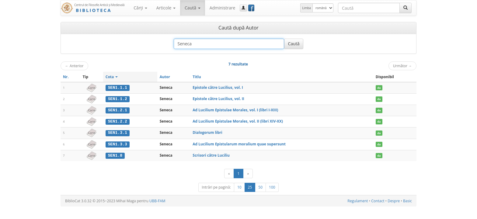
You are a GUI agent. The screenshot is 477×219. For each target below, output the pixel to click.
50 (260, 186)
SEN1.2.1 (117, 110)
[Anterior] (229, 172)
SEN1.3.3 (117, 143)
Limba (306, 8)
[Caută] (405, 8)
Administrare (222, 8)
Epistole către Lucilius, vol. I (218, 87)
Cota (112, 76)
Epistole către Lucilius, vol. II (218, 98)
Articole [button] (166, 8)
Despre (394, 200)
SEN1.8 (115, 154)
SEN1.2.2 (117, 121)
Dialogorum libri (207, 132)
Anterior (74, 65)
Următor (402, 65)
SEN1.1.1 (117, 87)
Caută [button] (192, 8)
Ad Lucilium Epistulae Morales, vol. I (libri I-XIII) (235, 109)
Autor (165, 76)
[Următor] (248, 172)
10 (239, 186)
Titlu (197, 76)
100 (272, 186)
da (379, 88)
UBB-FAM (157, 200)
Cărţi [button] (140, 8)
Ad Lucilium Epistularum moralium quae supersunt (239, 143)
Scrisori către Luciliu (211, 154)
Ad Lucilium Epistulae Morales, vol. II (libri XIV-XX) (238, 120)
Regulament (357, 200)
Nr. (66, 76)
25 (250, 186)
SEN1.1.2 (117, 99)
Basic (407, 200)
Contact (377, 200)
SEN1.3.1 (117, 132)
